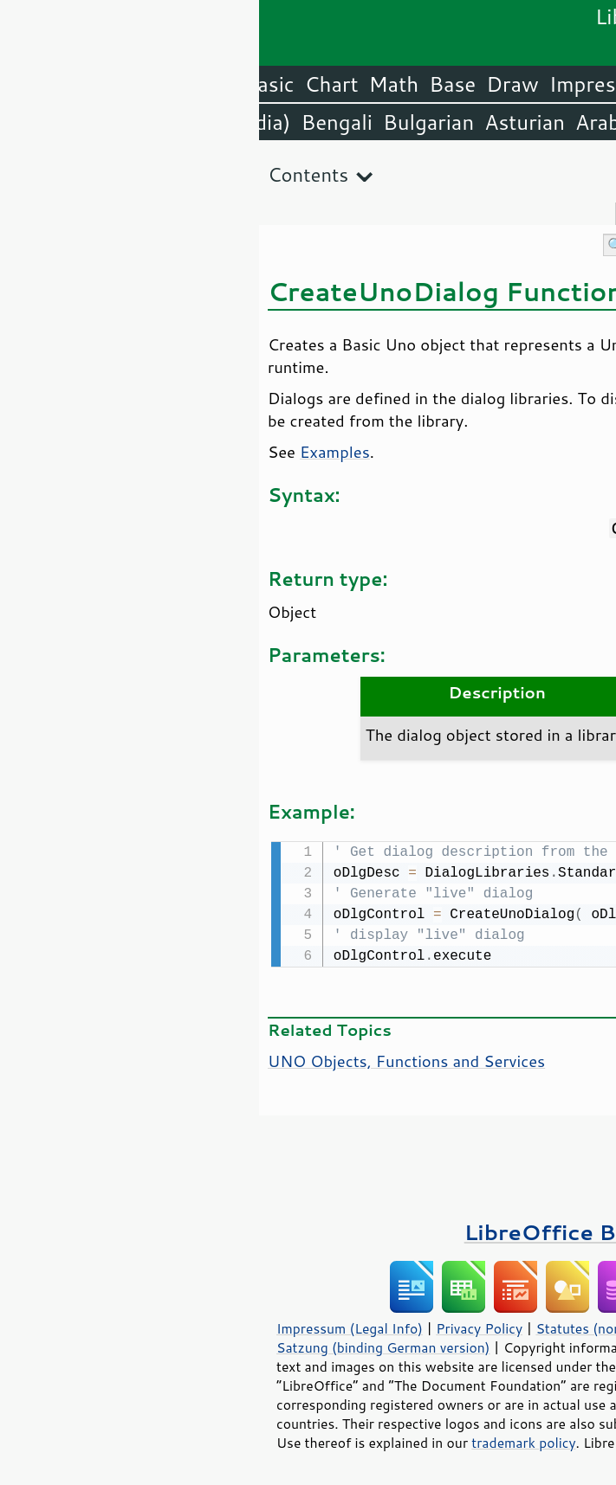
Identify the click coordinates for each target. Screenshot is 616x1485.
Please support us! (511, 1139)
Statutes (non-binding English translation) (408, 1326)
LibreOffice (557, 84)
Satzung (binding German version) (124, 1345)
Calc (398, 84)
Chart (73, 84)
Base (193, 84)
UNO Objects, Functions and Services (147, 1059)
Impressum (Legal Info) (90, 1326)
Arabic (346, 122)
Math (135, 84)
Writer (460, 84)
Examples (76, 451)
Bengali (77, 122)
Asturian (265, 122)
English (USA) (543, 122)
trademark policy (264, 1440)
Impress (328, 84)
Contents (49, 174)
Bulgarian (169, 122)
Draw (253, 84)
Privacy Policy (220, 1326)
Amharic (426, 122)
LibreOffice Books (308, 1230)
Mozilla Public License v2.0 (445, 1364)
